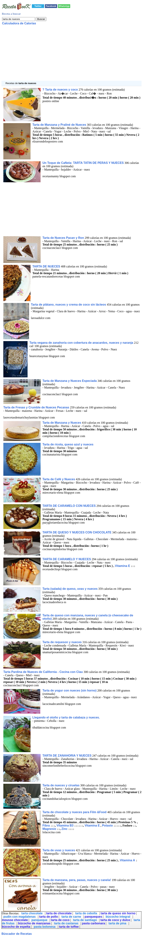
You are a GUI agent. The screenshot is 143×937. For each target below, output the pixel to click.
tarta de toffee (69, 926)
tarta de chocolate (59, 913)
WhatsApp (63, 6)
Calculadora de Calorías (19, 23)
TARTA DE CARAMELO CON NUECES (69, 505)
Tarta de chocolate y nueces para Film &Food (74, 812)
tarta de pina (117, 923)
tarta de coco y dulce (115, 920)
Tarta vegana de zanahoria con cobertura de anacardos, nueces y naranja (81, 342)
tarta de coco (60, 920)
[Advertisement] (71, 55)
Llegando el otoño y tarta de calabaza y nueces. (66, 717)
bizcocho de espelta (16, 926)
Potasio (107, 825)
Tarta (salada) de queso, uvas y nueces (70, 588)
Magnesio (49, 828)
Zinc (64, 828)
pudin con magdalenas (19, 916)
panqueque (39, 920)
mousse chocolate (15, 920)
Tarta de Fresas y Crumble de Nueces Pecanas (36, 407)
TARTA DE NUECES (46, 266)
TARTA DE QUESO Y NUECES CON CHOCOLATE (76, 532)
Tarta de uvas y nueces (58, 850)
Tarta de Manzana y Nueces (61, 422)
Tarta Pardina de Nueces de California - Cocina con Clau (43, 671)
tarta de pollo (48, 916)
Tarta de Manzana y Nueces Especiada (70, 380)
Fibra (46, 825)
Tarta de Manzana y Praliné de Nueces (59, 124)
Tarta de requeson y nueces (62, 642)
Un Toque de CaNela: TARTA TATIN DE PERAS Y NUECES (83, 162)
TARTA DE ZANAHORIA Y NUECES (66, 755)
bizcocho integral (118, 916)
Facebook (51, 6)
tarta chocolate (32, 913)
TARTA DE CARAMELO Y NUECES (66, 559)
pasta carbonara (93, 923)
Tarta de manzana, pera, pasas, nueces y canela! (76, 880)
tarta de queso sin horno (118, 913)
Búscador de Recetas (16, 933)
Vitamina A (127, 860)
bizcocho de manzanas (34, 923)
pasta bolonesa (44, 926)
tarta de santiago (85, 920)
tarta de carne (71, 916)
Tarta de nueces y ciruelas (61, 785)
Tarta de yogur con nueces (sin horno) (69, 690)
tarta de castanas (66, 923)
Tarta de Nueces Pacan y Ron (63, 237)
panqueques (93, 916)
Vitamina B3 (64, 825)
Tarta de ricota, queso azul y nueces (67, 444)
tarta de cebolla (86, 913)
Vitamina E (122, 565)
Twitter (38, 6)
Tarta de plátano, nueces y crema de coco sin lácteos (69, 304)
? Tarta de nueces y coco (60, 89)
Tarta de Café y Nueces (58, 479)
